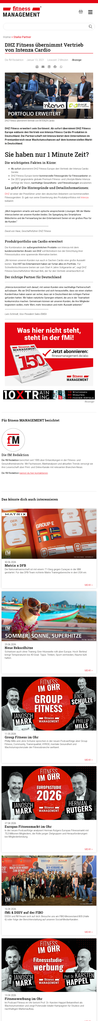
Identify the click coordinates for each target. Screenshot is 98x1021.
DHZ (7, 193)
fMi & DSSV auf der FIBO (24, 912)
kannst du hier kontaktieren (34, 473)
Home (7, 37)
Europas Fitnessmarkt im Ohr (28, 826)
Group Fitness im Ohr (21, 737)
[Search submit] (90, 26)
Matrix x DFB (15, 565)
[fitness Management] (22, 11)
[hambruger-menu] (88, 11)
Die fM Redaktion (14, 59)
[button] (37, 67)
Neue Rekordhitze (19, 648)
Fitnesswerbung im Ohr (23, 999)
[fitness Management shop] (81, 12)
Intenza (84, 197)
